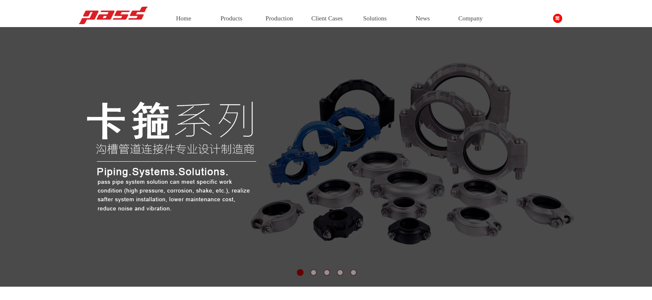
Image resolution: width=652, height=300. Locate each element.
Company (470, 18)
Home (183, 18)
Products (231, 18)
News (422, 18)
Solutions (375, 18)
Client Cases (327, 18)
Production (279, 18)
